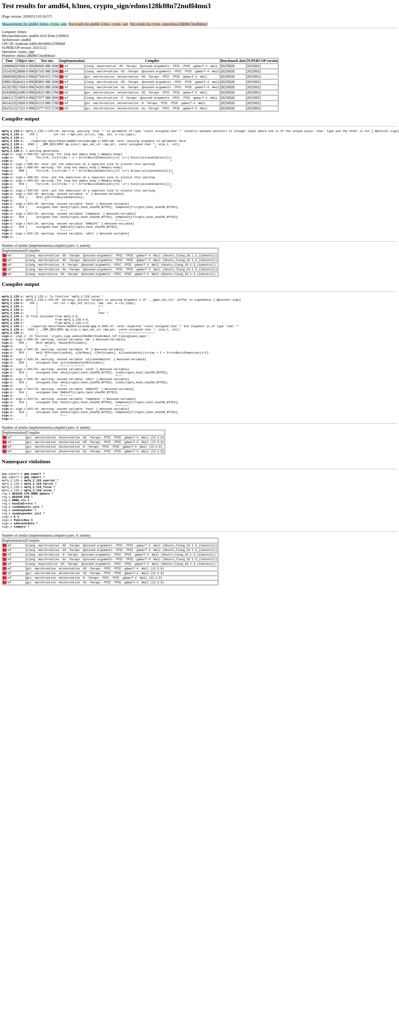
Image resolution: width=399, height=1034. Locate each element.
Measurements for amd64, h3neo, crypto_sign (34, 24)
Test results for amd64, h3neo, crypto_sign (98, 24)
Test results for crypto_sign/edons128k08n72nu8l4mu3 (168, 24)
